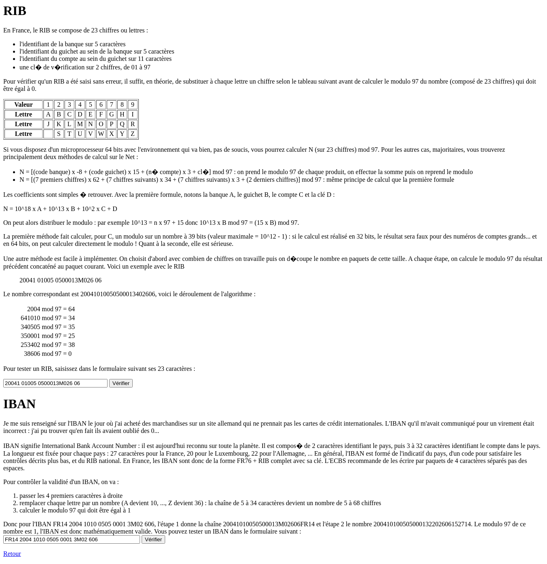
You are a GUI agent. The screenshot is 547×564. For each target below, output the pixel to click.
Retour (12, 553)
